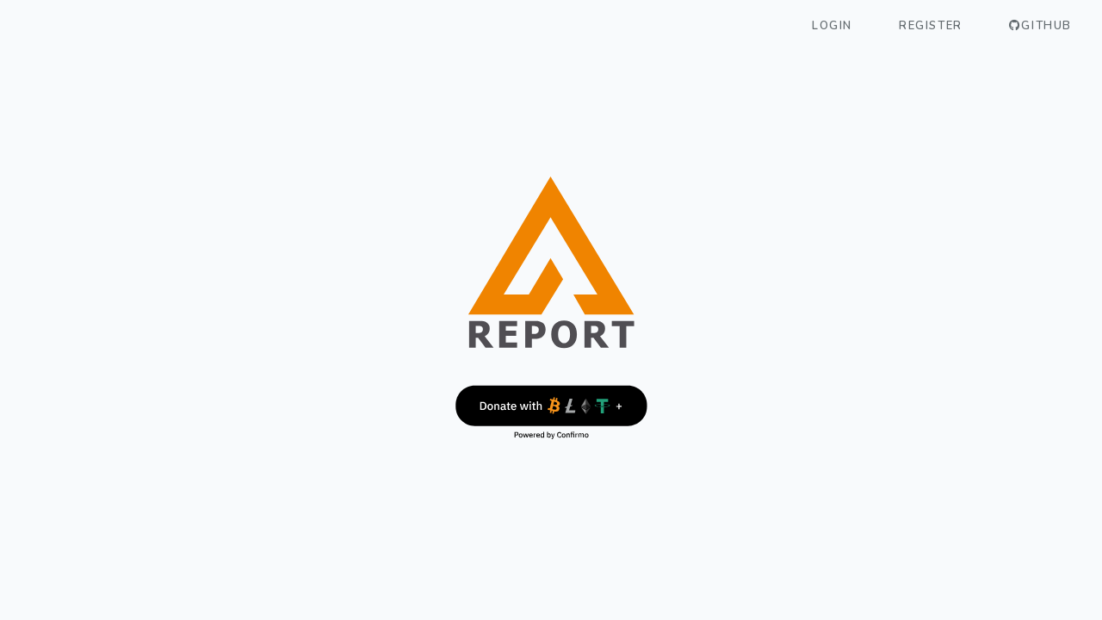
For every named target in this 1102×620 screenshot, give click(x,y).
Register (931, 26)
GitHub (1040, 26)
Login (832, 26)
